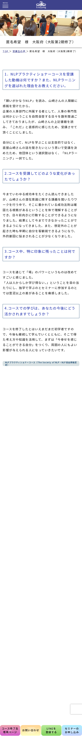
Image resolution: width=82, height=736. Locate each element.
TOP (6, 51)
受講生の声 (19, 51)
